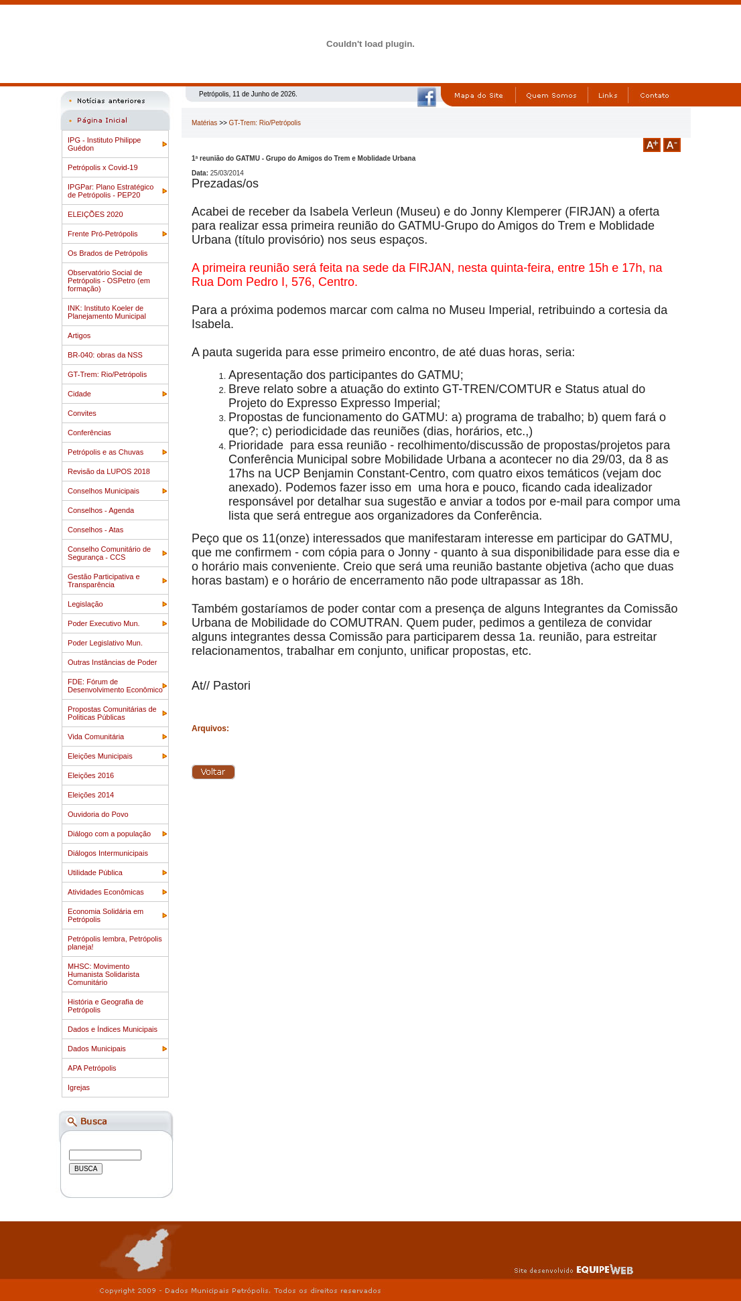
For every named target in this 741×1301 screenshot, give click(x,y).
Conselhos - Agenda (101, 510)
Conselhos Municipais (103, 491)
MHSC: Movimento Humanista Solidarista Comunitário (103, 974)
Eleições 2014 (91, 795)
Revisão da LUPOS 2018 (109, 471)
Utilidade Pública (95, 872)
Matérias (204, 123)
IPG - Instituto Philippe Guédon (104, 144)
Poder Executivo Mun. (104, 623)
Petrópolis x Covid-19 (103, 167)
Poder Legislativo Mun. (105, 643)
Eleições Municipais (100, 756)
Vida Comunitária (96, 737)
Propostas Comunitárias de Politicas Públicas (112, 713)
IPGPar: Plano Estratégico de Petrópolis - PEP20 (110, 191)
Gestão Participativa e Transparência (104, 580)
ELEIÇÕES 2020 (95, 214)
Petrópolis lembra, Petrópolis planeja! (115, 943)
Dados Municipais (97, 1049)
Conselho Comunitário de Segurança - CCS (109, 553)
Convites (82, 413)
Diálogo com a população (109, 834)
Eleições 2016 (91, 775)
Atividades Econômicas (106, 892)
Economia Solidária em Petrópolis (105, 915)
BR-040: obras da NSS (105, 355)
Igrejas (79, 1087)
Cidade (79, 394)
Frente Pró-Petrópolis (103, 234)
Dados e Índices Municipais (112, 1029)
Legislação (85, 604)
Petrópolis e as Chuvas (105, 452)
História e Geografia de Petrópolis (105, 1006)
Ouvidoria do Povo (98, 814)
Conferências (89, 433)
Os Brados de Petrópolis (107, 253)
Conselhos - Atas (95, 530)
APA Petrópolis (92, 1068)
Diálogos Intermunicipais (108, 853)
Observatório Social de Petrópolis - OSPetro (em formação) (109, 281)
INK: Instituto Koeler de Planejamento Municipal (107, 312)
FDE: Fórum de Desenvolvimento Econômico (115, 686)
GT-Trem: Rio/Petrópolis (107, 374)
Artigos (79, 335)
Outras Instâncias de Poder (112, 662)
